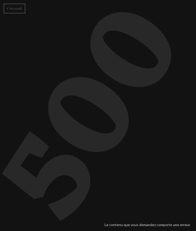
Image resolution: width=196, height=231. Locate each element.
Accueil (14, 8)
